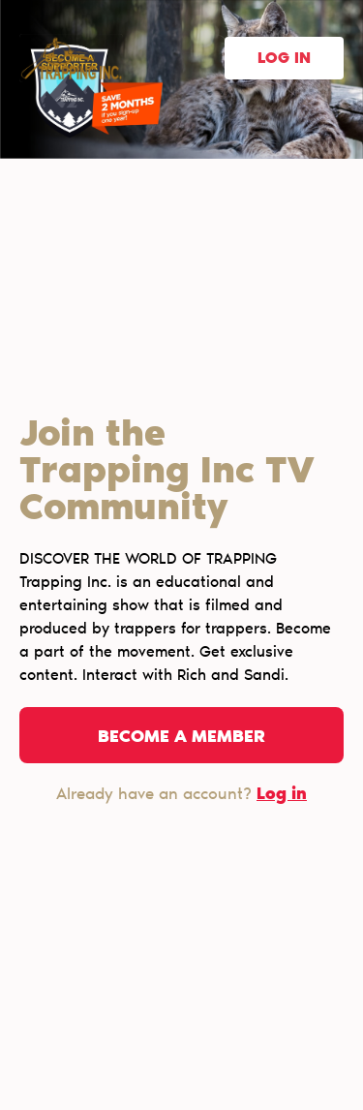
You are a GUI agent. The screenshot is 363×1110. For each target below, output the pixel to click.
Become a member (181, 738)
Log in (284, 59)
